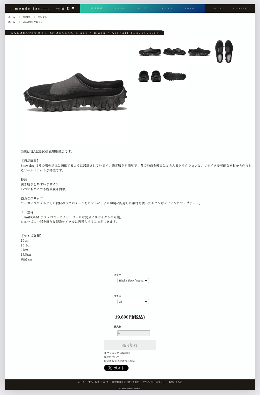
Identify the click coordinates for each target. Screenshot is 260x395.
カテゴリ (143, 10)
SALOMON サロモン (33, 22)
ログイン (220, 10)
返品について (111, 357)
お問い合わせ (175, 382)
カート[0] (240, 10)
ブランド (166, 10)
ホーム (11, 17)
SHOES (26, 17)
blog (58, 10)
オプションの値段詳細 (117, 353)
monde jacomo (33, 10)
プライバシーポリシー (154, 382)
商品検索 (189, 10)
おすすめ (120, 10)
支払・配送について (98, 382)
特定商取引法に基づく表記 (119, 361)
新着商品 (97, 10)
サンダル (42, 17)
